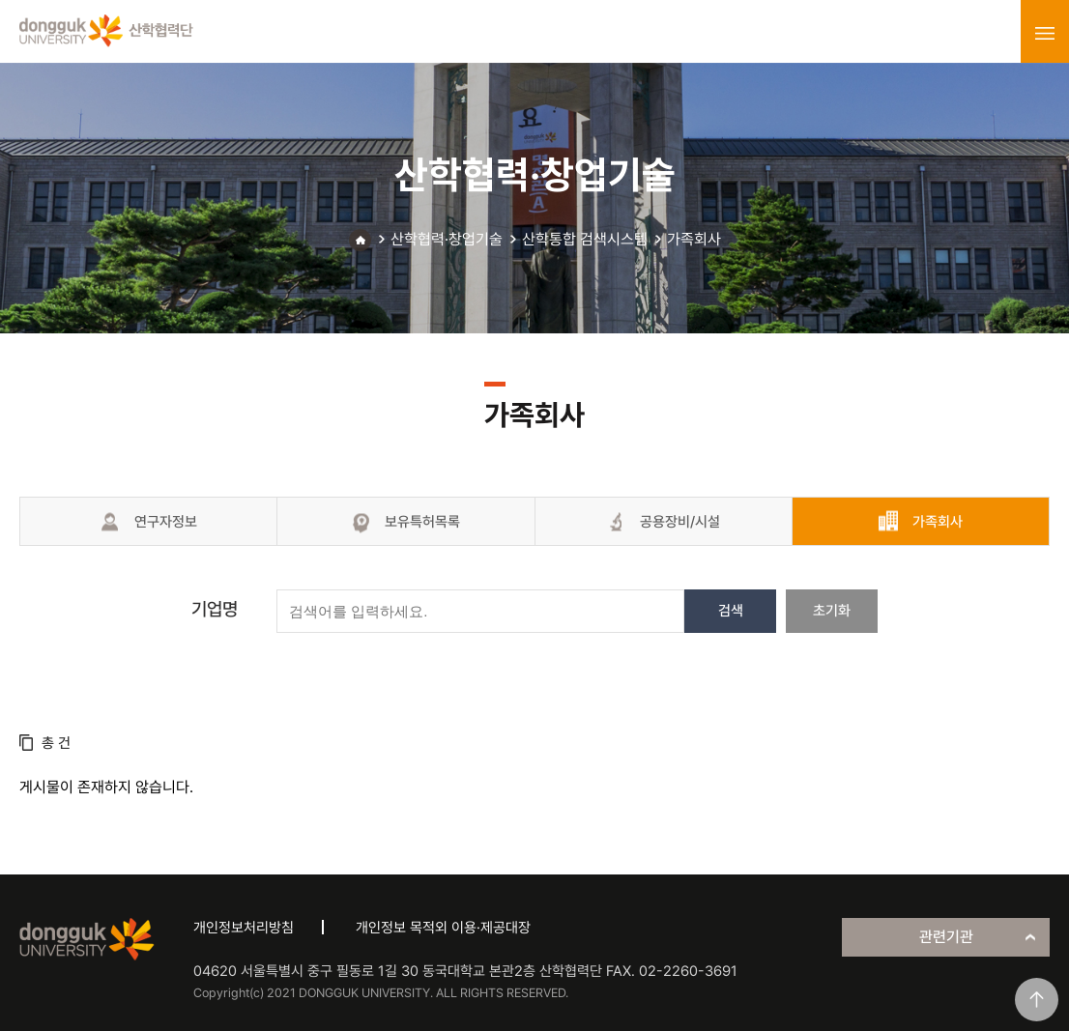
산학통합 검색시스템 (585, 239)
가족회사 (694, 239)
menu (1045, 32)
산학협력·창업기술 (446, 239)
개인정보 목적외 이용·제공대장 (443, 927)
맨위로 (1036, 999)
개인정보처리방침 (243, 927)
